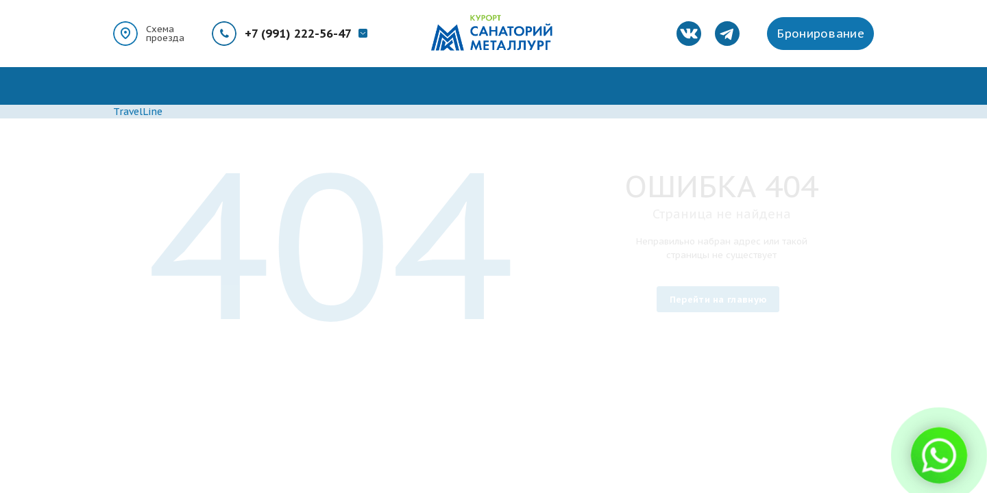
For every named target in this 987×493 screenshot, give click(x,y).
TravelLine (137, 111)
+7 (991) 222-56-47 (298, 33)
